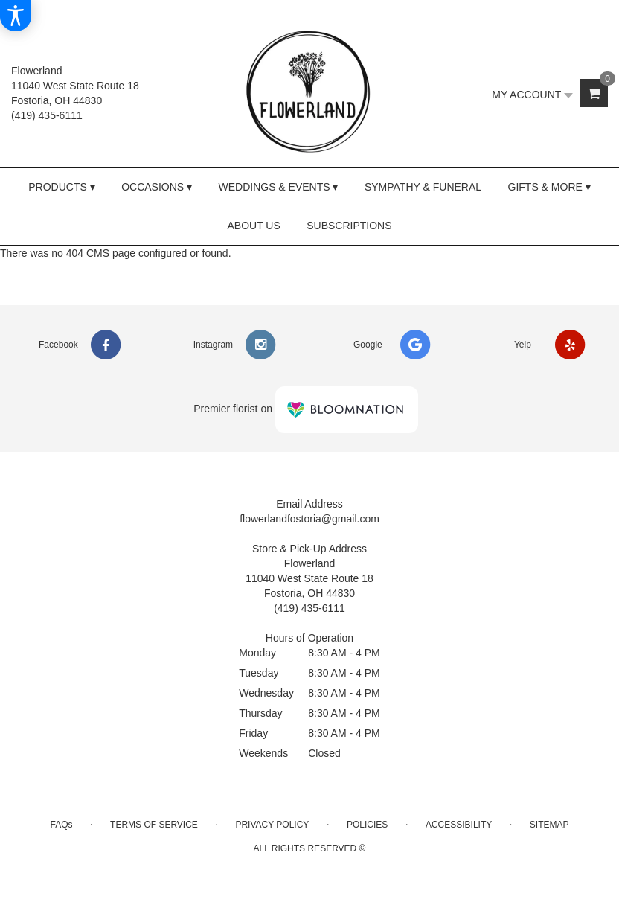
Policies (367, 824)
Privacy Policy (272, 824)
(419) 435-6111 (47, 115)
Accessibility (459, 824)
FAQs (61, 824)
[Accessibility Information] (15, 15)
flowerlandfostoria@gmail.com (309, 519)
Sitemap (549, 824)
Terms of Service (154, 824)
